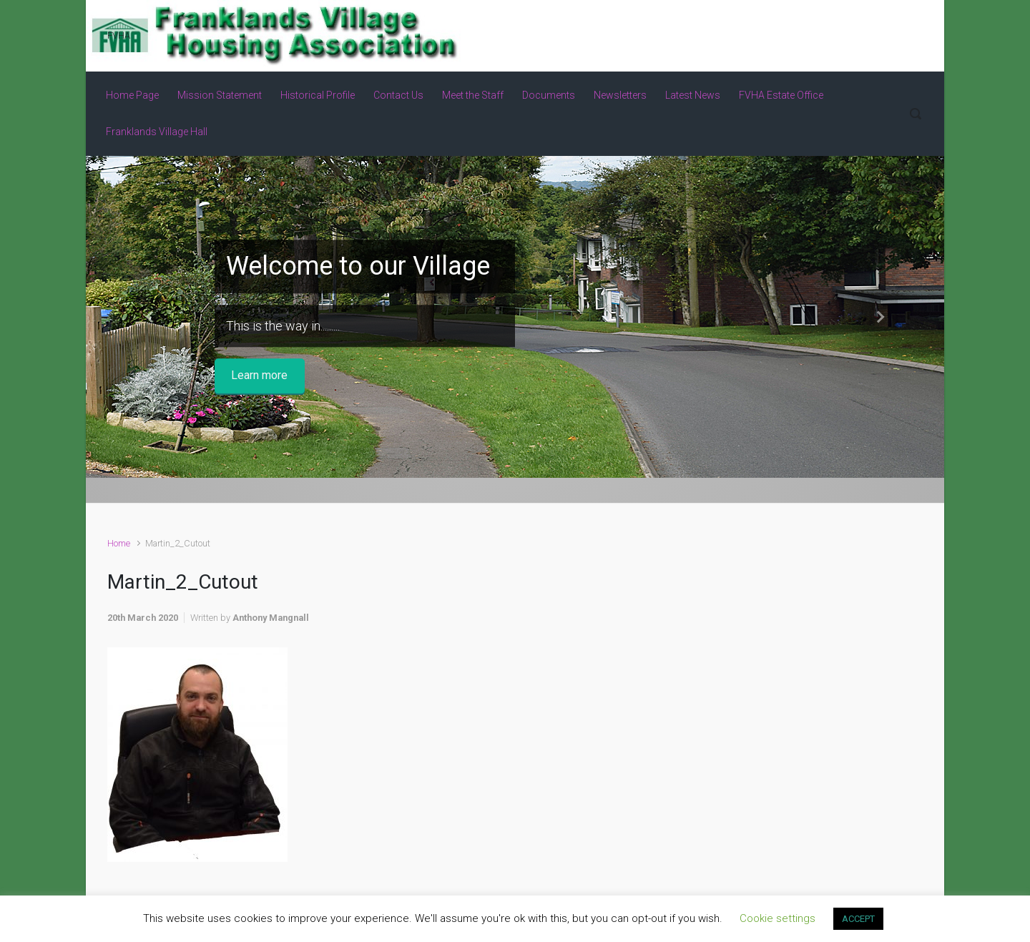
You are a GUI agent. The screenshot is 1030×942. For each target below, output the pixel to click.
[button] (150, 317)
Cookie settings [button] (777, 918)
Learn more (259, 376)
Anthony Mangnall (270, 617)
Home (118, 543)
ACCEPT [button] (858, 918)
